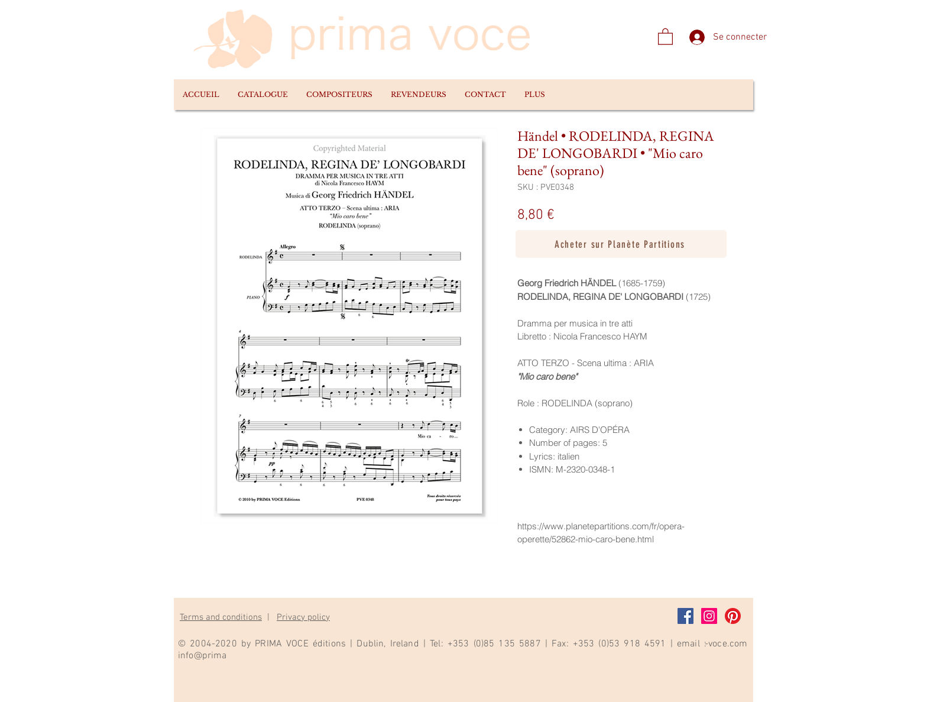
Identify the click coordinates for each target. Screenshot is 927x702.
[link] (665, 36)
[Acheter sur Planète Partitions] (621, 244)
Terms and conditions (221, 617)
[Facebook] (685, 616)
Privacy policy (303, 617)
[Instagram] (709, 616)
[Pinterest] (733, 616)
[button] (262, 94)
